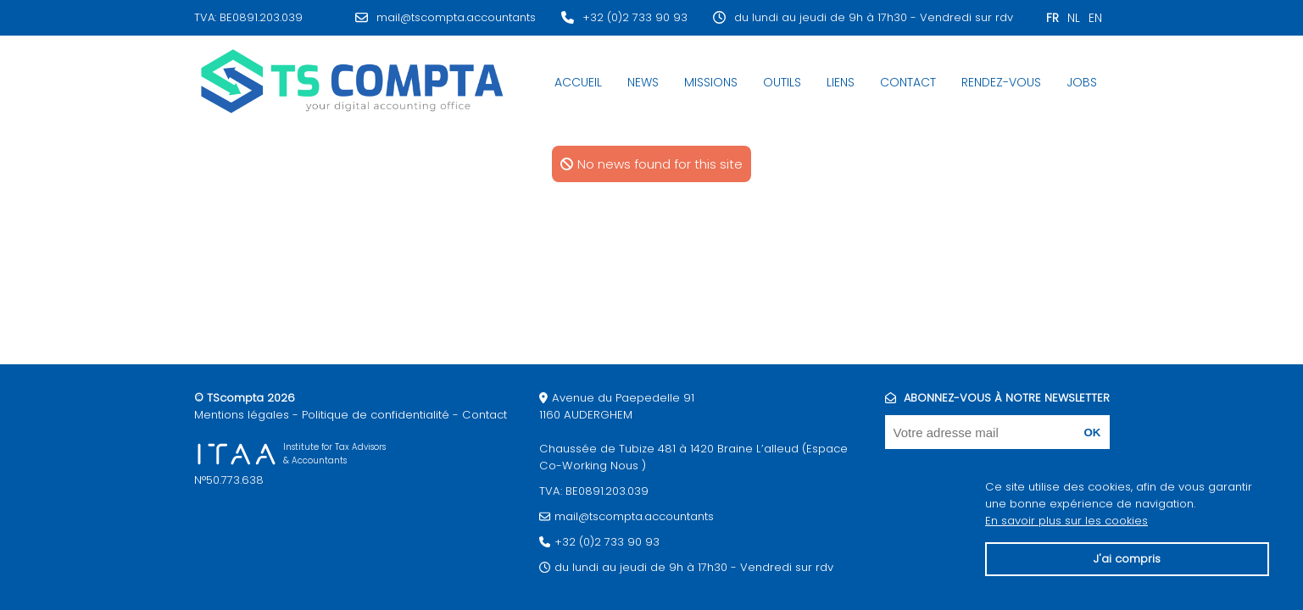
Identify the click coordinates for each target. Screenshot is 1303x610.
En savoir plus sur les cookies (1066, 521)
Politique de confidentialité (375, 415)
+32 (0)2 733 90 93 (635, 17)
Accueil (578, 82)
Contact (908, 82)
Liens (841, 82)
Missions (711, 82)
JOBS (1081, 82)
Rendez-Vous (1001, 82)
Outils (782, 82)
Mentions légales (241, 415)
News (643, 82)
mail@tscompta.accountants (456, 17)
